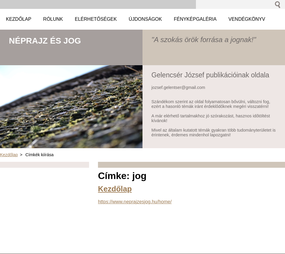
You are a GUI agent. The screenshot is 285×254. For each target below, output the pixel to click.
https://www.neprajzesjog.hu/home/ (135, 201)
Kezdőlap (9, 154)
